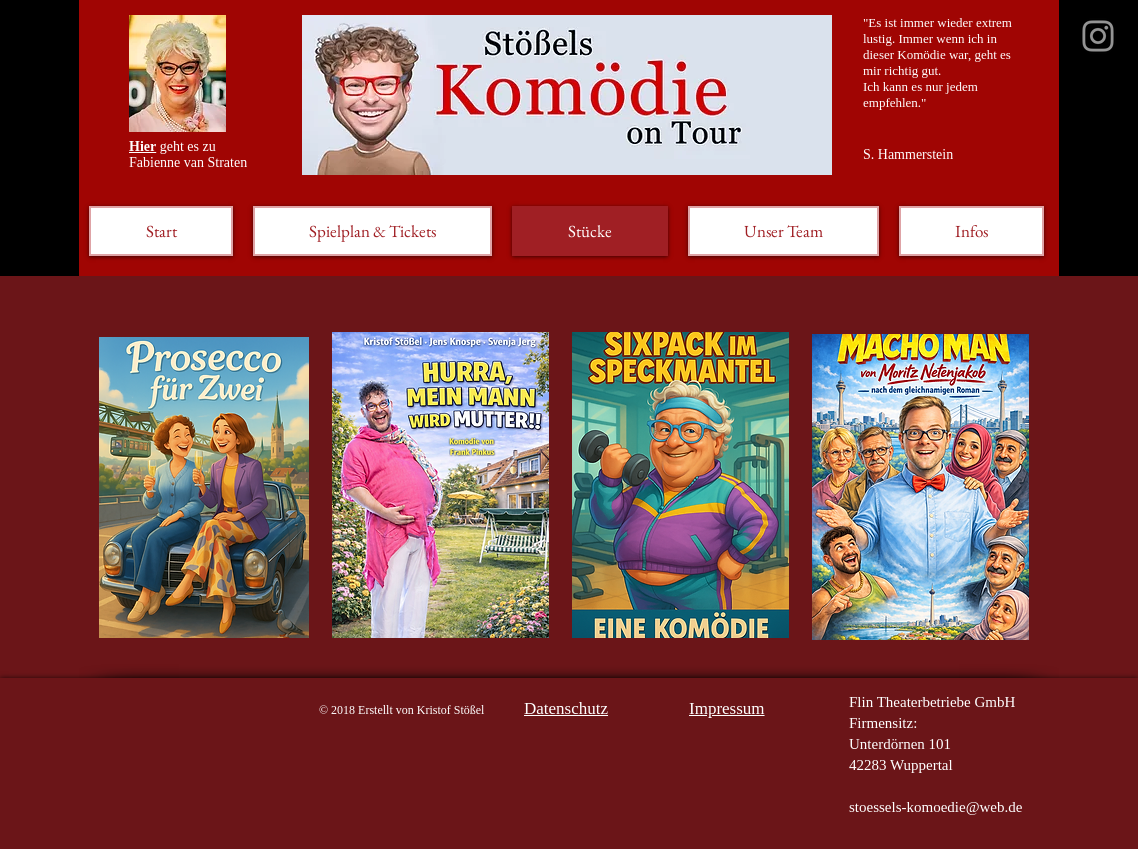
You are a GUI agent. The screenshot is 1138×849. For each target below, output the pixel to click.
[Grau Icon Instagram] (1098, 36)
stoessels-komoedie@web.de (935, 807)
